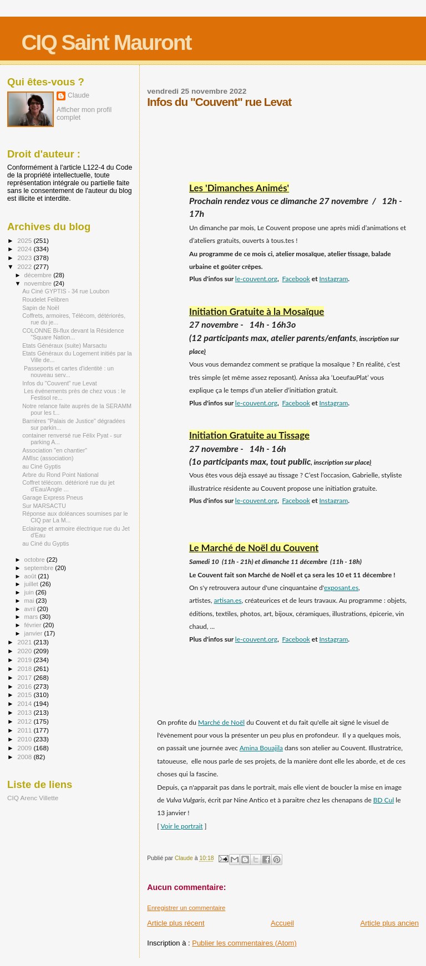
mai (30, 600)
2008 (25, 756)
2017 (25, 677)
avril (31, 609)
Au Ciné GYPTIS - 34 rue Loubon (65, 291)
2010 (25, 739)
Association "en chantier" (54, 450)
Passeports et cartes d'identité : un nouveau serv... (68, 371)
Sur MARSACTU (44, 505)
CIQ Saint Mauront (106, 42)
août (31, 576)
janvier (34, 633)
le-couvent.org (256, 278)
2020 (25, 650)
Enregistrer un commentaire (186, 907)
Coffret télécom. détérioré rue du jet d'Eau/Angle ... (68, 485)
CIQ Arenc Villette (32, 797)
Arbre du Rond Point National (60, 474)
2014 (25, 703)
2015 (25, 694)
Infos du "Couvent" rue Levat (59, 383)
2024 (25, 248)
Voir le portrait (182, 826)
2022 (25, 266)
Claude (78, 95)
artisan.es (228, 600)
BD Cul (383, 800)
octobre (35, 559)
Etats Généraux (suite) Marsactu (64, 345)
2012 (25, 721)
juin (30, 592)
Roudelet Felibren (45, 299)
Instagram (334, 278)
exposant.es (341, 587)
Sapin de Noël (40, 307)
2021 (25, 641)
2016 (25, 686)
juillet (32, 584)
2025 (25, 240)
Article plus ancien (390, 923)
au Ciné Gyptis (41, 466)
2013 (25, 712)
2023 (25, 257)
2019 (25, 659)
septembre (39, 568)
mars (32, 616)
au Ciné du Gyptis (45, 543)
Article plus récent (175, 923)
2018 (25, 668)
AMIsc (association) (47, 458)
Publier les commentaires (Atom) (244, 943)
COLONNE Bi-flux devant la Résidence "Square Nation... (73, 333)
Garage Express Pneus (52, 497)
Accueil (282, 923)
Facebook (296, 278)
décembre (39, 275)
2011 (25, 730)
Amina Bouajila (261, 748)
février (33, 625)
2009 (25, 747)
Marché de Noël (221, 722)
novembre (39, 283)
